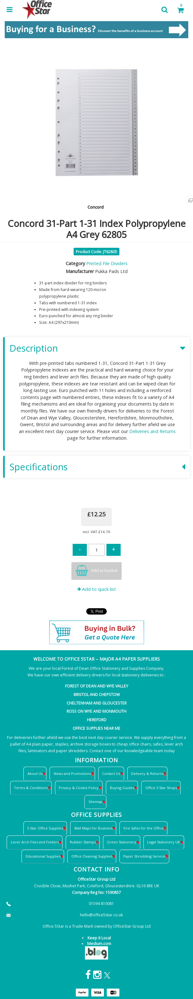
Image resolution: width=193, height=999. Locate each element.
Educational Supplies (43, 856)
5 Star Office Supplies (45, 828)
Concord (95, 207)
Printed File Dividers (107, 263)
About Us (35, 773)
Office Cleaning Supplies (91, 856)
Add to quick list (96, 589)
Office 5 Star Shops (161, 787)
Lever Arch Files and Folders (35, 842)
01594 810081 (101, 903)
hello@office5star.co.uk (101, 915)
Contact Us (111, 773)
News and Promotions (72, 773)
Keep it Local (99, 938)
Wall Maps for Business (93, 828)
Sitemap (95, 801)
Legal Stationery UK (163, 842)
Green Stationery (121, 842)
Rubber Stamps (83, 842)
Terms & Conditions (31, 787)
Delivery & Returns (147, 773)
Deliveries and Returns (152, 431)
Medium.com (99, 943)
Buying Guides (122, 787)
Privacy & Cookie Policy (79, 787)
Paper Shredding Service (144, 856)
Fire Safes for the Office (144, 828)
